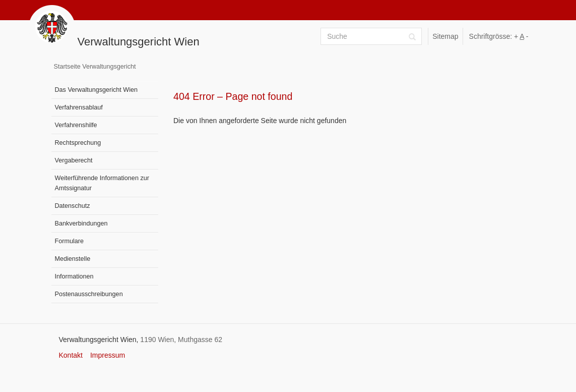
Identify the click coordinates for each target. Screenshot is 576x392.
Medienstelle (73, 258)
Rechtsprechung (78, 142)
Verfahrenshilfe (76, 125)
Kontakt (71, 355)
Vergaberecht (74, 160)
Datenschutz (72, 205)
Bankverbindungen (81, 223)
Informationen (74, 276)
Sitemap (445, 36)
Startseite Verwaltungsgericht (95, 66)
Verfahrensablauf (79, 107)
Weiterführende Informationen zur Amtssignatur (102, 183)
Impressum (107, 355)
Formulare (69, 241)
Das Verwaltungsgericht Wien (96, 89)
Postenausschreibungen (89, 294)
